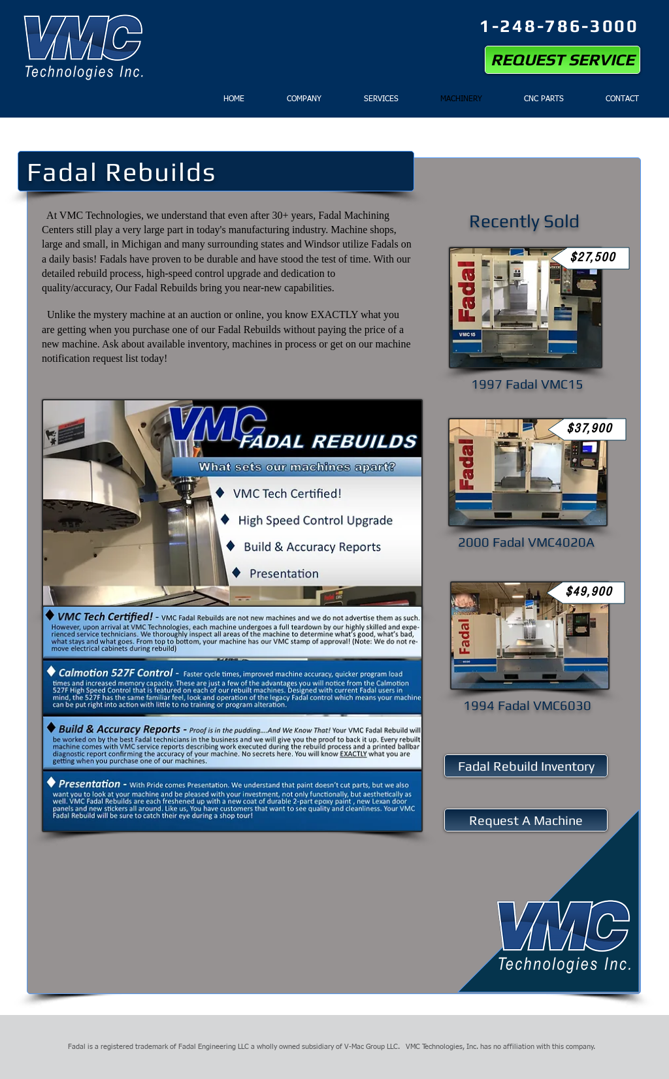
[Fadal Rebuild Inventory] (526, 765)
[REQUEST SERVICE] (562, 60)
